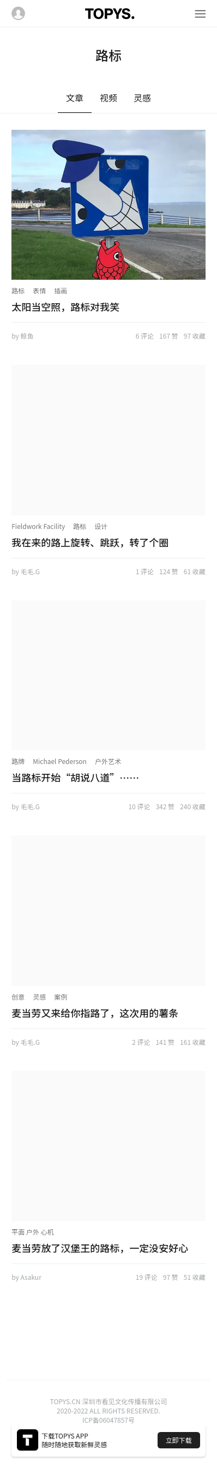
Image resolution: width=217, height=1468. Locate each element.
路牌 (18, 761)
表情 (39, 290)
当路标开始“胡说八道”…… (75, 777)
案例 (60, 996)
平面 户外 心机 (32, 1231)
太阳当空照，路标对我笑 (65, 306)
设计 (100, 526)
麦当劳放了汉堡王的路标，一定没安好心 (99, 1248)
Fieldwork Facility (38, 526)
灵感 (39, 996)
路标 (18, 290)
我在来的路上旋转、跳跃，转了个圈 (89, 542)
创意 (18, 996)
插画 (60, 290)
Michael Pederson (60, 761)
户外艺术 (108, 761)
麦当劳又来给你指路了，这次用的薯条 (94, 1013)
